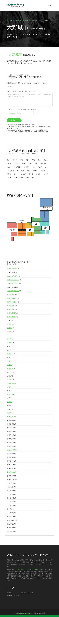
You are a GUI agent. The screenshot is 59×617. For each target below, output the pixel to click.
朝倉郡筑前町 (12, 472)
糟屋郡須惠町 (11, 432)
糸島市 (10, 413)
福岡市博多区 (13, 298)
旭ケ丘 (15, 160)
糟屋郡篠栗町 (11, 424)
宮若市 (9, 398)
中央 (33, 167)
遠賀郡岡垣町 (11, 454)
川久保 (23, 164)
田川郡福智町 (11, 513)
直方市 (10, 328)
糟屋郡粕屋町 (11, 443)
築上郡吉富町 (11, 524)
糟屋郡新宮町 (11, 435)
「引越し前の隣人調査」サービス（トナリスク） (24, 570)
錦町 (28, 171)
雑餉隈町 (43, 164)
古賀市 (10, 387)
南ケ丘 (46, 174)
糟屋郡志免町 (11, 428)
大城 (33, 160)
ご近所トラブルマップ (14, 20)
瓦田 (30, 164)
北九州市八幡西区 (14, 291)
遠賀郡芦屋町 (11, 446)
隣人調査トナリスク (27, 593)
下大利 (9, 167)
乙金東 (9, 164)
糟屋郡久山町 (11, 439)
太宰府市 (11, 384)
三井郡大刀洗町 (12, 480)
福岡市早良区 (13, 317)
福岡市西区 (12, 310)
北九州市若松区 (12, 273)
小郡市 (10, 365)
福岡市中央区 (13, 302)
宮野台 (9, 178)
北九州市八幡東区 (13, 287)
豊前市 (9, 358)
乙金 (39, 160)
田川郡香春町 (11, 491)
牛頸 (21, 160)
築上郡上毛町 (11, 528)
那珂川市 (11, 417)
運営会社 (9, 593)
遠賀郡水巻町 (12, 450)
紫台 (15, 178)
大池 (27, 160)
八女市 (10, 343)
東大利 (43, 171)
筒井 (46, 167)
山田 (21, 178)
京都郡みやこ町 (12, 520)
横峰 (27, 178)
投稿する (14, 120)
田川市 (9, 335)
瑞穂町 (23, 174)
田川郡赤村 (10, 509)
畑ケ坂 (35, 171)
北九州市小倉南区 (14, 284)
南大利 (38, 174)
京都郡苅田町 (11, 517)
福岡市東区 (12, 295)
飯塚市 (10, 332)
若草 (33, 178)
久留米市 (11, 324)
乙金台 (46, 160)
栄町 (36, 164)
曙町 (8, 160)
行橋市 (11, 354)
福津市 (9, 391)
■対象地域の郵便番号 (27, 83)
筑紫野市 (11, 369)
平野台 (9, 174)
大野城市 (10, 376)
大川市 (9, 350)
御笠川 (16, 174)
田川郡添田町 (11, 494)
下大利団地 (17, 167)
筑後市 (9, 347)
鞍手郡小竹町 (11, 461)
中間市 (10, 361)
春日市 (10, 372)
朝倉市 (9, 406)
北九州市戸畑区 (13, 276)
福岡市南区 (12, 306)
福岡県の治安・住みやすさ (31, 20)
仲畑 (22, 171)
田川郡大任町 (11, 506)
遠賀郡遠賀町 (11, 458)
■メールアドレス (21, 110)
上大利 (16, 164)
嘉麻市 (10, 402)
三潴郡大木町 (11, 483)
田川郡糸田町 (11, 498)
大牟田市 (10, 321)
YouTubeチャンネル (13, 595)
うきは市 (11, 395)
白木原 (26, 167)
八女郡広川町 (11, 487)
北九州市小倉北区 (14, 280)
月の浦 (40, 167)
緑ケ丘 (31, 174)
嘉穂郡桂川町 (11, 469)
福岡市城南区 (12, 313)
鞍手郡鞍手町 (11, 465)
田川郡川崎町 (11, 502)
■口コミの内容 (21, 91)
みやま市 (10, 409)
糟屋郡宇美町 (11, 421)
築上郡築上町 (11, 531)
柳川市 (10, 339)
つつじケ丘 (10, 171)
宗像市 (10, 380)
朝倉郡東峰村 (11, 476)
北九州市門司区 (13, 269)
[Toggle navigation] (50, 5)
